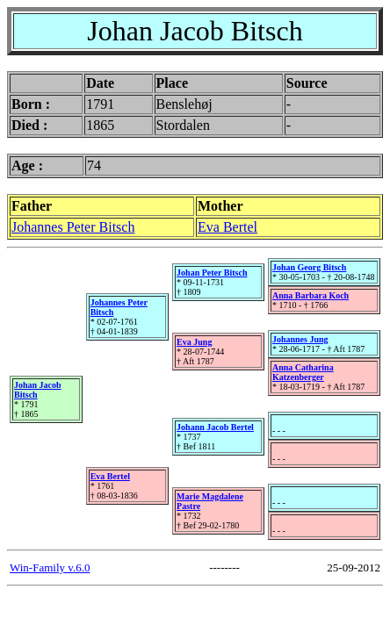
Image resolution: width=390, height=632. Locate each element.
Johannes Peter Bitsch (72, 226)
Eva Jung (194, 342)
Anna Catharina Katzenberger (303, 372)
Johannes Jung (300, 339)
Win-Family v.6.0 (50, 567)
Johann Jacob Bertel (215, 427)
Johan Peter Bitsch (212, 272)
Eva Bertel (227, 226)
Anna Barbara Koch (310, 295)
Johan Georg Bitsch (309, 267)
